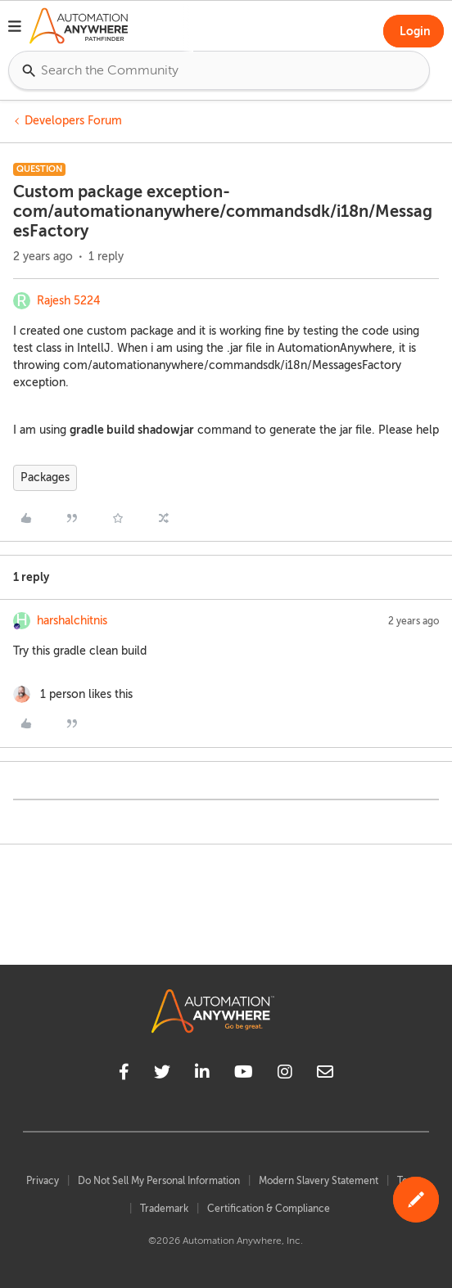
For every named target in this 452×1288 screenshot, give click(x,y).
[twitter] (162, 1074)
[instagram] (285, 1074)
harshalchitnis (72, 621)
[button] (14, 28)
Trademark (164, 1208)
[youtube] (243, 1074)
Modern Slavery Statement (318, 1181)
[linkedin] (202, 1074)
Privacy (42, 1181)
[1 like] (73, 694)
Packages (45, 477)
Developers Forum (73, 121)
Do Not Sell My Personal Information (159, 1181)
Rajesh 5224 (68, 301)
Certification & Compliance (268, 1208)
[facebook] (124, 1074)
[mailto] (325, 1074)
